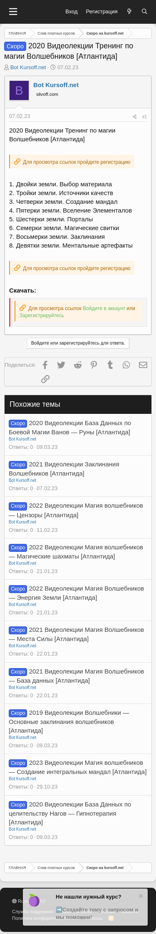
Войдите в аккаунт (104, 308)
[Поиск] (144, 12)
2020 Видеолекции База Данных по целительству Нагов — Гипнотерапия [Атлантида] (70, 813)
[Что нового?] (129, 12)
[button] (13, 12)
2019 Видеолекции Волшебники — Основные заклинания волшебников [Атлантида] (69, 721)
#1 (144, 117)
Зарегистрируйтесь (42, 315)
